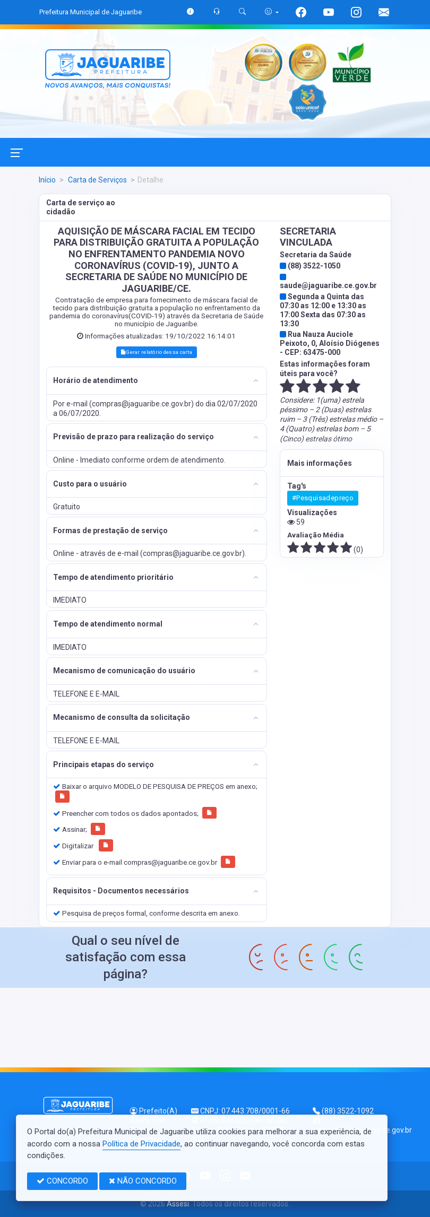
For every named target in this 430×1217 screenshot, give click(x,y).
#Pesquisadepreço (323, 498)
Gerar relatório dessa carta (156, 352)
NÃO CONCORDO (143, 1181)
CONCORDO (62, 1181)
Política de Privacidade (141, 1144)
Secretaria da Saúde (315, 254)
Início (47, 180)
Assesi (178, 1203)
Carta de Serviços (96, 180)
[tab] (157, 380)
